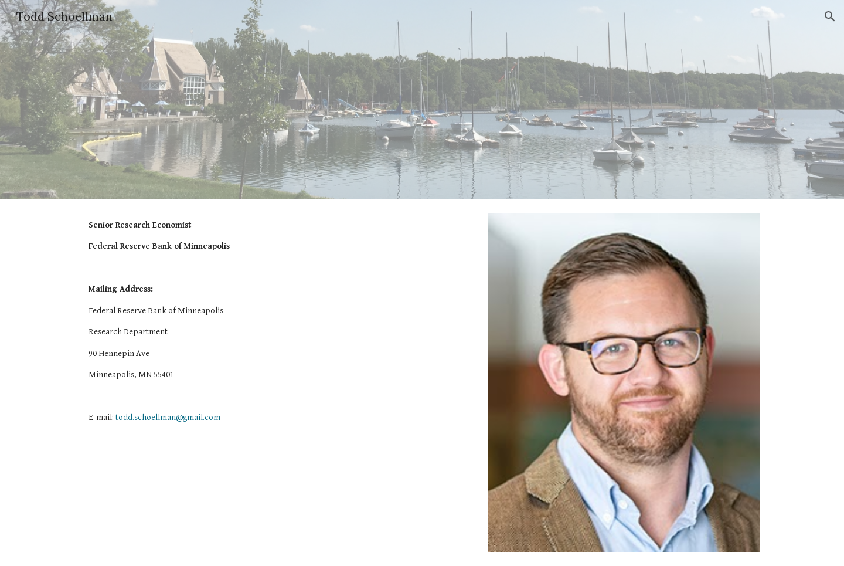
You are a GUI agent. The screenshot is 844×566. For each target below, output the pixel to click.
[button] (830, 16)
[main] (248, 321)
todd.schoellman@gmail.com (167, 417)
